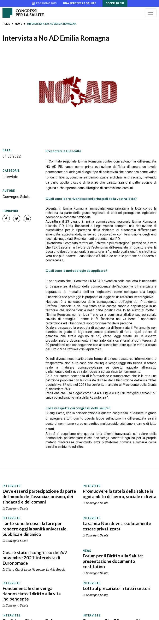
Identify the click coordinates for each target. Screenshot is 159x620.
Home (6, 23)
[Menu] (151, 12)
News (18, 23)
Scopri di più (115, 3)
